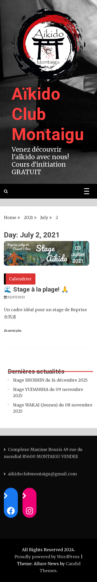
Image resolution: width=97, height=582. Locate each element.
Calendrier (20, 278)
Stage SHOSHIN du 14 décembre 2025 (50, 380)
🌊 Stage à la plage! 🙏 (36, 289)
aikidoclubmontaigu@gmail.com (42, 473)
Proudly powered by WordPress (47, 556)
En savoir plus (12, 331)
